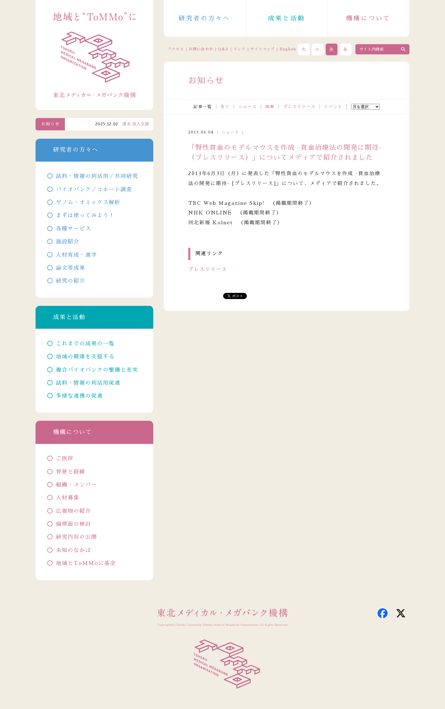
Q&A (223, 49)
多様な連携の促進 (79, 396)
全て (225, 107)
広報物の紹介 (73, 511)
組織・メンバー (76, 484)
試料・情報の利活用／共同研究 (97, 176)
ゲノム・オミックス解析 (88, 202)
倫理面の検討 (73, 524)
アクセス (176, 49)
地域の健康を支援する (85, 356)
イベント (333, 107)
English (288, 49)
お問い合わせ (201, 49)
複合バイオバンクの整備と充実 (97, 370)
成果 (269, 107)
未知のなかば (73, 550)
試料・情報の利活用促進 (88, 383)
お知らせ (50, 124)
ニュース (247, 107)
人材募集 (67, 497)
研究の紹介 (70, 281)
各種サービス (73, 228)
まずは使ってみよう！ (85, 215)
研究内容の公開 (76, 537)
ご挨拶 (65, 458)
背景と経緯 (70, 472)
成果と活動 (286, 18)
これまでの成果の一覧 (85, 343)
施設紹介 (67, 241)
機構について (368, 18)
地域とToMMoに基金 (86, 563)
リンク (239, 49)
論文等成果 (70, 268)
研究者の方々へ (205, 18)
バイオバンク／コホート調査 (94, 189)
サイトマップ (262, 49)
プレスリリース (299, 107)
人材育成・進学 (76, 255)
